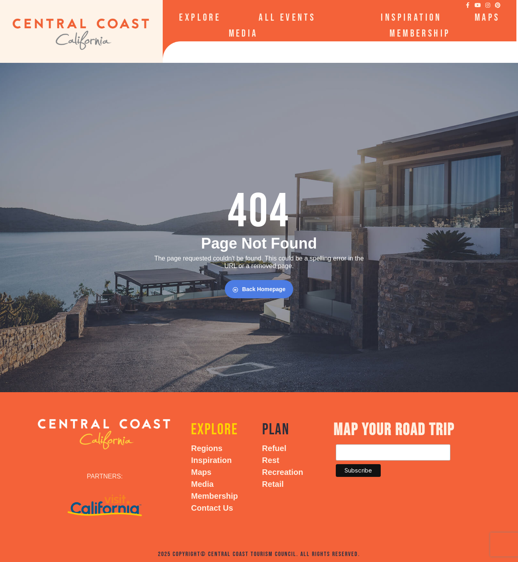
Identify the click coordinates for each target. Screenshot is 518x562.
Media (243, 33)
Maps (487, 18)
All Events (287, 18)
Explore (202, 18)
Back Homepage (259, 289)
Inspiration (411, 18)
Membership (419, 33)
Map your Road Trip (393, 430)
